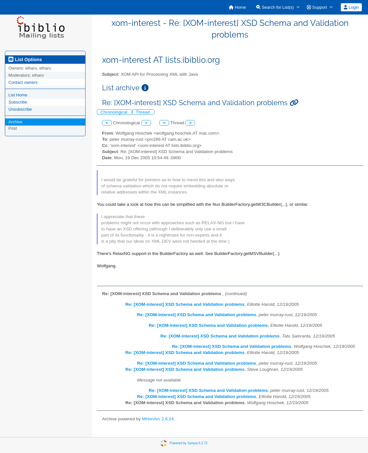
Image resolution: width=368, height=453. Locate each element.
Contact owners (23, 82)
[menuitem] (237, 7)
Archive (15, 121)
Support (317, 7)
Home (237, 7)
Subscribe (17, 102)
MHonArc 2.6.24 (158, 418)
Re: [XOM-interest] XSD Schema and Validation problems (185, 304)
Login (351, 7)
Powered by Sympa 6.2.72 (188, 443)
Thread (143, 112)
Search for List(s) (275, 7)
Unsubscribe (20, 109)
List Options (25, 59)
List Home (18, 95)
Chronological (114, 112)
